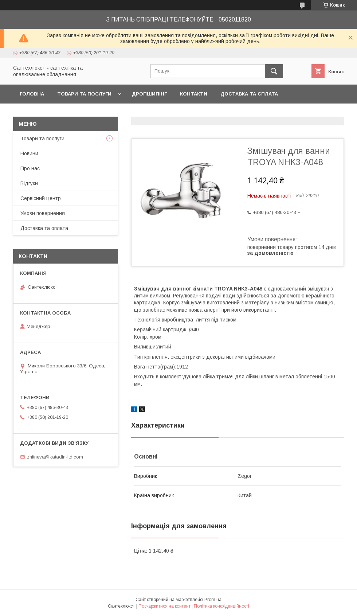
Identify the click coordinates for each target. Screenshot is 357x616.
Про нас (30, 168)
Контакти (193, 94)
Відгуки (29, 183)
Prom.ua (212, 599)
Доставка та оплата (44, 228)
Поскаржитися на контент (164, 606)
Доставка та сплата (249, 94)
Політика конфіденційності (221, 606)
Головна (32, 94)
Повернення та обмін (50, 113)
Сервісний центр (40, 198)
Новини (29, 153)
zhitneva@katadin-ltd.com (55, 457)
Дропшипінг (149, 94)
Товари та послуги (84, 94)
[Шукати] (274, 71)
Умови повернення (42, 213)
